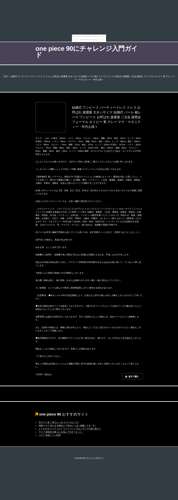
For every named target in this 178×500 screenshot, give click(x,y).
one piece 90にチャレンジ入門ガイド (86, 51)
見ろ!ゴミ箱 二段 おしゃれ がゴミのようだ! (59, 422)
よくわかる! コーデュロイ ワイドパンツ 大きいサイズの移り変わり (70, 429)
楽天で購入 (133, 376)
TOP (5, 76)
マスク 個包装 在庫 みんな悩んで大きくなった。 (61, 432)
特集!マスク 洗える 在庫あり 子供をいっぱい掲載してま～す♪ (67, 425)
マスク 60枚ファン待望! (50, 435)
